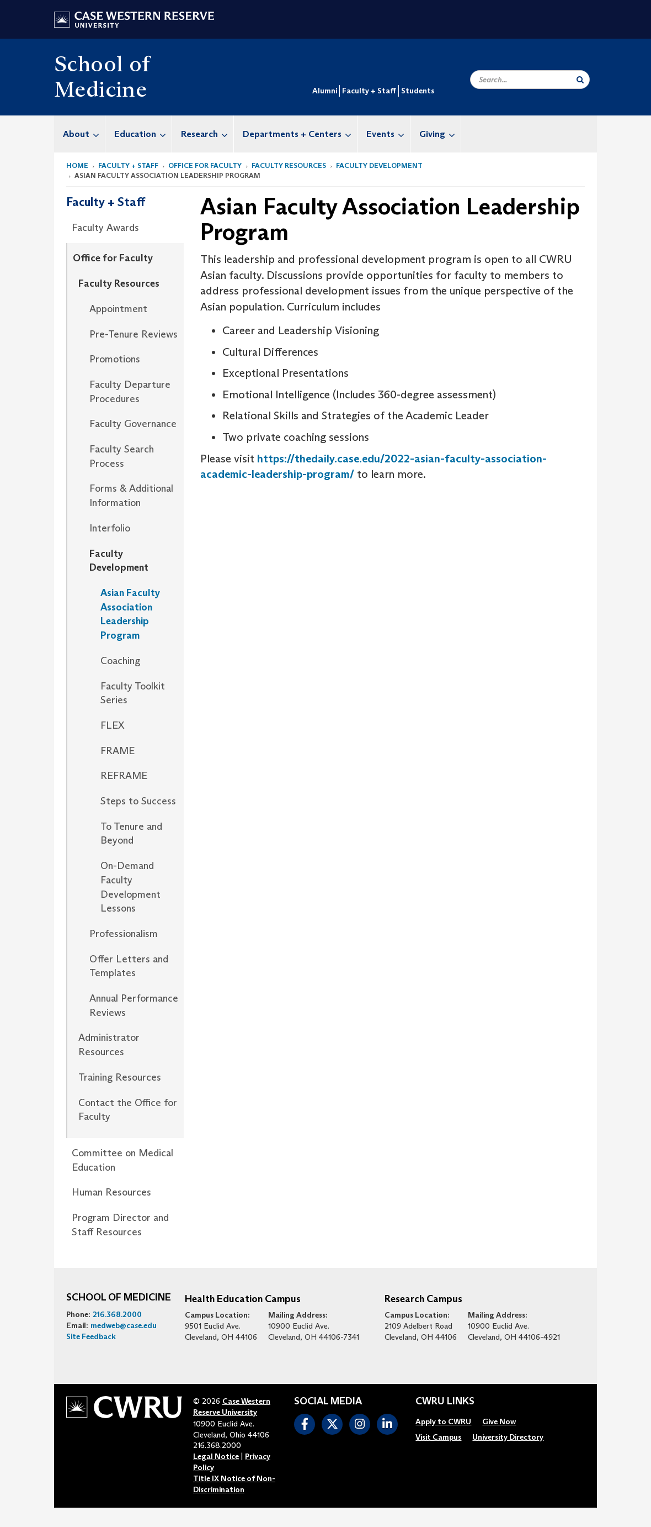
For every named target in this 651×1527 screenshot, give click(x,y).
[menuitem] (79, 133)
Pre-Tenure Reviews (133, 334)
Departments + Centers (300, 133)
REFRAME (123, 776)
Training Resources (119, 1077)
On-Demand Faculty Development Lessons (130, 887)
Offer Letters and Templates (128, 966)
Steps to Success (138, 801)
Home (77, 165)
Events (388, 133)
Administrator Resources (109, 1044)
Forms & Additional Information (131, 495)
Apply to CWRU (443, 1421)
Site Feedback (91, 1336)
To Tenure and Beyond (131, 833)
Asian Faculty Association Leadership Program (130, 614)
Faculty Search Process (121, 456)
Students (417, 91)
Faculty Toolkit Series (132, 693)
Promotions (114, 359)
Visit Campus (438, 1437)
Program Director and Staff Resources (120, 1225)
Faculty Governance (133, 424)
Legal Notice (216, 1456)
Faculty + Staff (369, 91)
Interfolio (109, 528)
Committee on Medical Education (122, 1160)
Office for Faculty (205, 165)
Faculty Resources (289, 165)
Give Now (499, 1421)
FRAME (117, 751)
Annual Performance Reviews (133, 1005)
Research (207, 133)
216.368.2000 (117, 1314)
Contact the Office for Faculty (127, 1110)
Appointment (118, 309)
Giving (440, 133)
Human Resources (111, 1192)
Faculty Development (379, 165)
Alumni (324, 91)
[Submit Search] (580, 79)
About (84, 133)
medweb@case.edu (123, 1325)
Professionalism (123, 934)
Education (143, 133)
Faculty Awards (105, 228)
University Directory (507, 1437)
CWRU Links (444, 1401)
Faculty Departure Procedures (129, 391)
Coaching (120, 661)
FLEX (112, 725)
